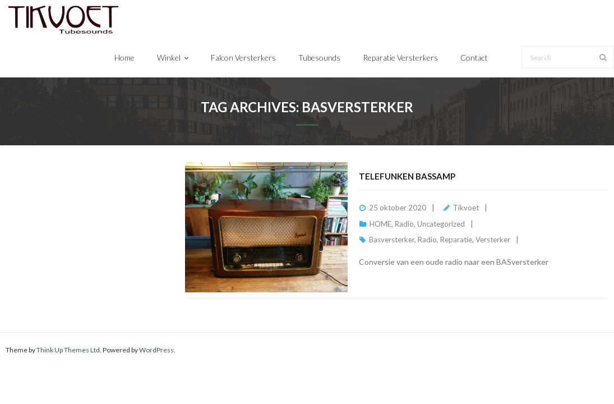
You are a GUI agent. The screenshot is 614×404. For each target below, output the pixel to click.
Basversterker (391, 239)
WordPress (156, 350)
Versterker (492, 239)
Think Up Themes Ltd (68, 350)
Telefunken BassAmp (407, 176)
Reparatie (456, 239)
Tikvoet (466, 207)
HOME (380, 223)
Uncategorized (441, 223)
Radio (404, 223)
